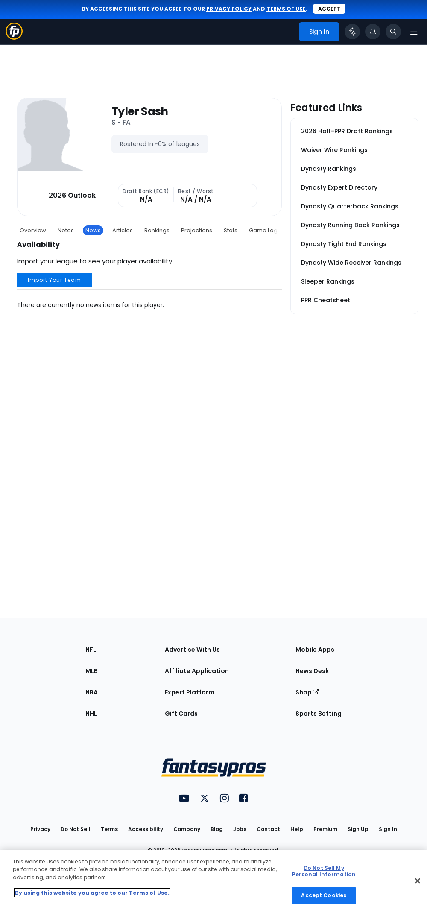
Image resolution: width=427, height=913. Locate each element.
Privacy (40, 829)
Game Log (263, 230)
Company (186, 829)
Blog (217, 829)
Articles (122, 230)
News (93, 230)
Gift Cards (181, 713)
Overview (33, 230)
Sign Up (358, 829)
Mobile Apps (314, 649)
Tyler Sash (139, 111)
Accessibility (145, 829)
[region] (213, 881)
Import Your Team (54, 280)
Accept (329, 8)
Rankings (157, 230)
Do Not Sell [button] (76, 829)
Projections (196, 230)
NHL (91, 713)
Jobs (239, 829)
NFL (90, 649)
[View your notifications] (372, 31)
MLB (91, 671)
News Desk (312, 671)
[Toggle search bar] (393, 31)
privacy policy (229, 8)
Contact (268, 829)
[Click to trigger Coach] (352, 31)
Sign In (388, 829)
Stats (230, 230)
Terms (109, 829)
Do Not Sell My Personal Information (324, 871)
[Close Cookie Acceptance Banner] (417, 881)
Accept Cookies (323, 895)
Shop (307, 692)
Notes (66, 230)
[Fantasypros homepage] (14, 37)
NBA (91, 692)
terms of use (286, 8)
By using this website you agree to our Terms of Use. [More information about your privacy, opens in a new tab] (92, 892)
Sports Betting (318, 713)
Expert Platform (189, 692)
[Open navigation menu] (413, 31)
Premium (325, 829)
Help (296, 829)
